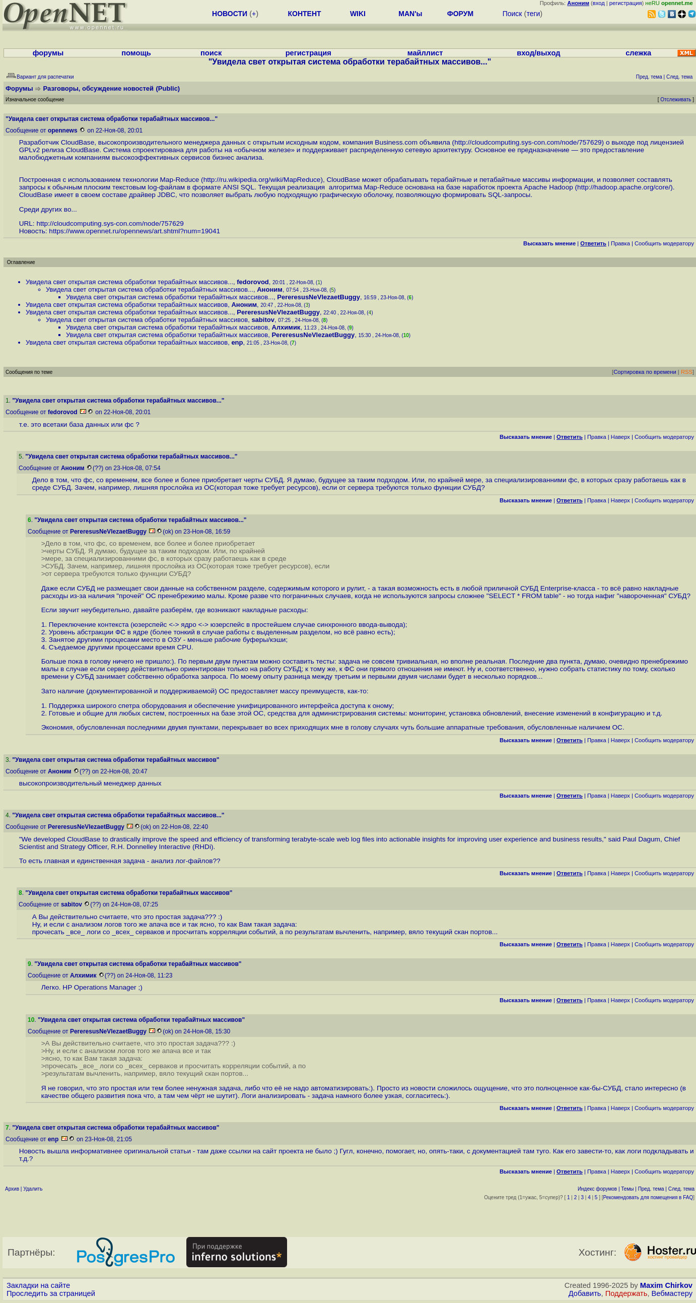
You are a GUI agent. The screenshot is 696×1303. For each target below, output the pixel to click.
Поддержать (626, 1293)
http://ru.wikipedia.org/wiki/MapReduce (262, 179)
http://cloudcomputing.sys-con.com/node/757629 (527, 142)
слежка (638, 53)
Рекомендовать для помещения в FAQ (648, 1197)
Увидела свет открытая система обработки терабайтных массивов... (129, 282)
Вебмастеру (672, 1293)
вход (599, 3)
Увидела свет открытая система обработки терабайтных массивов (127, 304)
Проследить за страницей (51, 1293)
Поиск (512, 14)
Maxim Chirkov (666, 1285)
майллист (425, 53)
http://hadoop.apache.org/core (622, 187)
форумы (48, 53)
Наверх (620, 437)
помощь (136, 53)
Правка (620, 243)
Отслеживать (675, 99)
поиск (211, 53)
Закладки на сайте (38, 1285)
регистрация (625, 3)
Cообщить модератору (664, 243)
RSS (686, 372)
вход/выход (538, 53)
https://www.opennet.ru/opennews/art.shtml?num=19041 (134, 231)
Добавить (585, 1293)
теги (533, 14)
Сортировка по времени (644, 372)
